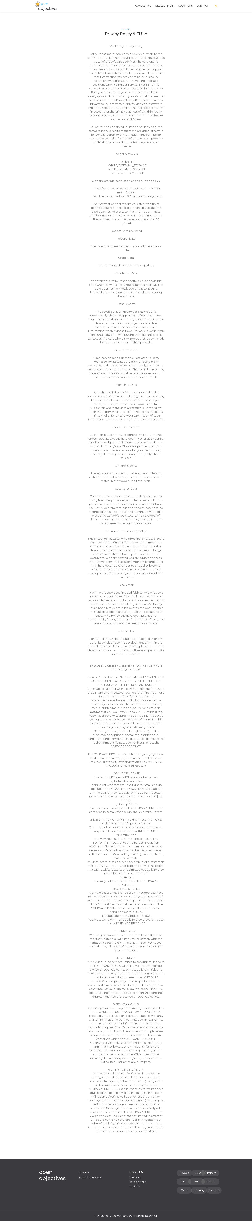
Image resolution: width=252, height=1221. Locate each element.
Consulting (135, 1177)
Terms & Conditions (90, 1177)
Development (137, 1181)
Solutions (134, 1186)
